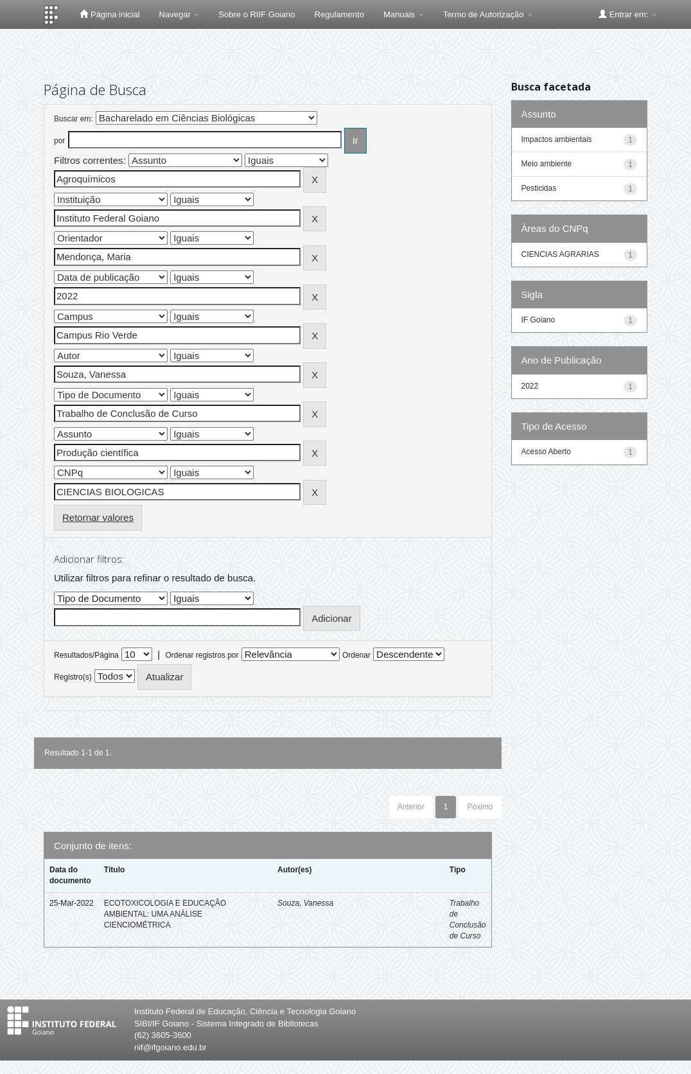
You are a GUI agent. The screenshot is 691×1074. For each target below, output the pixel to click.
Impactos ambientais (556, 139)
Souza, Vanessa (305, 903)
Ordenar (356, 655)
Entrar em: (628, 14)
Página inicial (109, 14)
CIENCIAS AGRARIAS (560, 254)
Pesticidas (539, 188)
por (59, 140)
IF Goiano (538, 319)
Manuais (403, 14)
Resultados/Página (86, 655)
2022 (530, 386)
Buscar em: (73, 118)
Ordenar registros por (201, 655)
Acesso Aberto (546, 451)
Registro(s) (73, 677)
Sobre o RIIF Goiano (256, 14)
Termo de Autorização (487, 14)
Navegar (179, 14)
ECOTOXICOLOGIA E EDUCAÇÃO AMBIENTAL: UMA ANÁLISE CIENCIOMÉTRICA (165, 914)
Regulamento (339, 14)
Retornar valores (98, 517)
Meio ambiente (546, 163)
